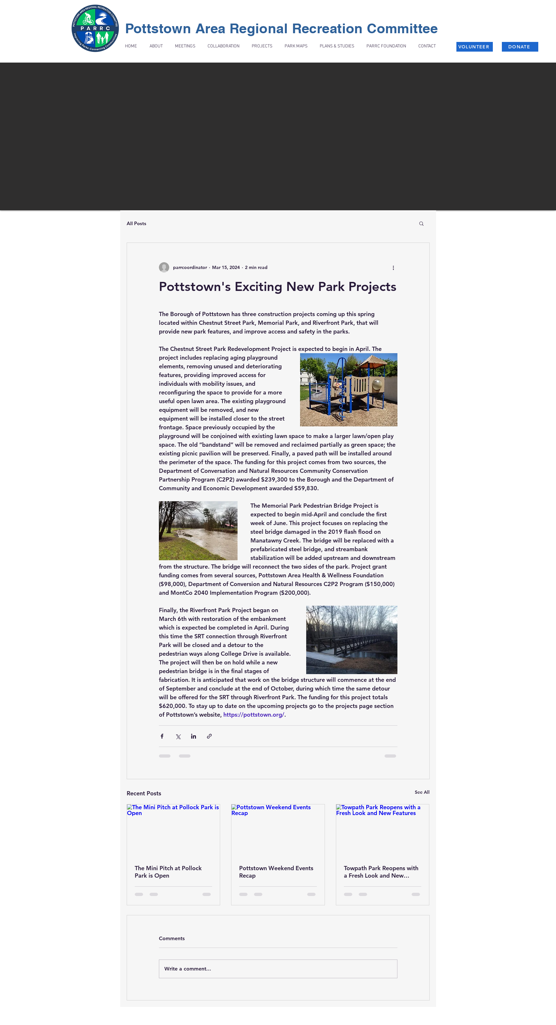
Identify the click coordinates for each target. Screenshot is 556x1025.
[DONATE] (520, 47)
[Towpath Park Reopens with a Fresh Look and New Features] (382, 830)
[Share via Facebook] (162, 736)
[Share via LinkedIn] (193, 736)
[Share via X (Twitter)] (178, 736)
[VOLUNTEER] (474, 47)
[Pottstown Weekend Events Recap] (278, 830)
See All (422, 792)
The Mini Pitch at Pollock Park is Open (168, 871)
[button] (421, 223)
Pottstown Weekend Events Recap (276, 871)
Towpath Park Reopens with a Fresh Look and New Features (381, 871)
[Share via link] (209, 736)
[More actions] (393, 267)
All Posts (136, 223)
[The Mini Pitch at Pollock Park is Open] (173, 830)
